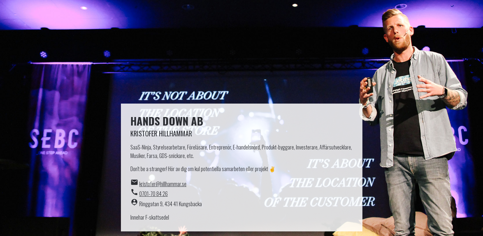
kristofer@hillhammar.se (162, 184)
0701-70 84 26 (153, 194)
